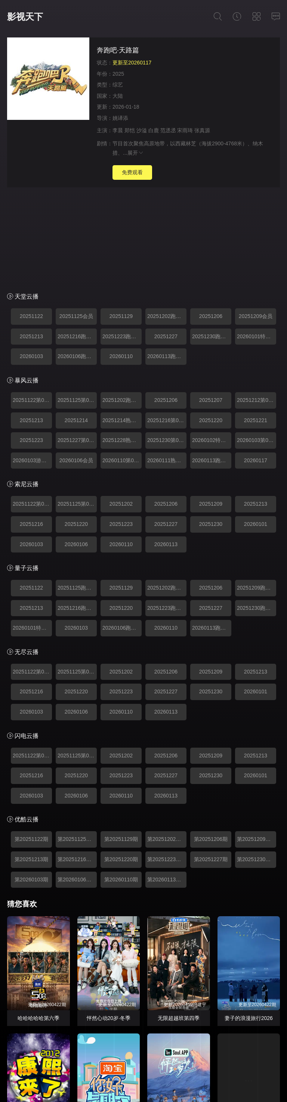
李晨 (117, 130)
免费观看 (132, 172)
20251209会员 (255, 226)
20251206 (210, 226)
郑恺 (129, 130)
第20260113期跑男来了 (166, 790)
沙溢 (141, 130)
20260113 (166, 454)
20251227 (166, 246)
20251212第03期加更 (256, 310)
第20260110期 (121, 790)
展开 (135, 153)
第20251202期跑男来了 (166, 749)
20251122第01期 (32, 310)
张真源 (202, 130)
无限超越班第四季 (179, 928)
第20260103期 (31, 790)
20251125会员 (76, 226)
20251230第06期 (166, 350)
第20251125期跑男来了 (77, 749)
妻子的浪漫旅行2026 (249, 928)
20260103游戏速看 (32, 370)
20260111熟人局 (166, 370)
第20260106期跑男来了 (77, 790)
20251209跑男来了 (256, 498)
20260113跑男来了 (166, 266)
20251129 (121, 226)
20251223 (31, 350)
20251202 (121, 414)
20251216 (31, 434)
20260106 (76, 454)
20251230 (210, 434)
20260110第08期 (122, 370)
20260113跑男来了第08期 (211, 370)
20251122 (31, 226)
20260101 (255, 434)
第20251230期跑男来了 (256, 769)
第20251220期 (121, 769)
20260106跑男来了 (77, 266)
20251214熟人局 (121, 330)
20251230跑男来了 (211, 246)
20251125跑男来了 (77, 498)
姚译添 (120, 118)
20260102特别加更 (211, 350)
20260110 (121, 266)
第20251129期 (121, 749)
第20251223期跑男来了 (166, 769)
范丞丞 (168, 130)
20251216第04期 (166, 330)
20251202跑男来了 (166, 226)
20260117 (255, 370)
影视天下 (25, 17)
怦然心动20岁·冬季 (108, 928)
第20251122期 (31, 749)
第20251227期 (211, 769)
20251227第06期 (77, 350)
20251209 (210, 414)
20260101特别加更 (256, 246)
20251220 (210, 330)
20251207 (210, 310)
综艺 (117, 85)
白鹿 (153, 130)
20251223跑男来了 (122, 246)
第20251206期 (211, 749)
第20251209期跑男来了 (256, 749)
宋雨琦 (185, 130)
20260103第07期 (256, 350)
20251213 (31, 246)
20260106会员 (76, 370)
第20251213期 (31, 769)
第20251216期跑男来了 (77, 769)
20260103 (31, 266)
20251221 (255, 330)
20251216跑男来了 (77, 246)
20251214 (76, 330)
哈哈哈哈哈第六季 (38, 928)
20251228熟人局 (121, 350)
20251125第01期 (77, 310)
